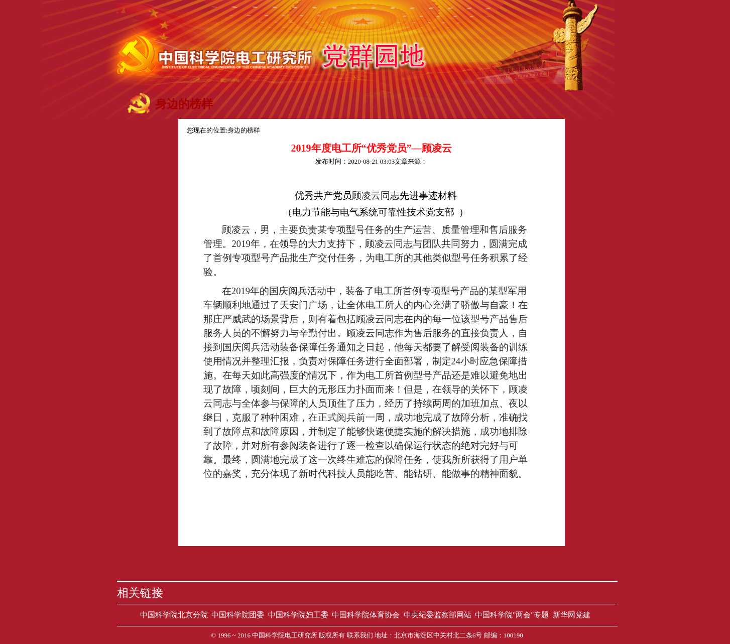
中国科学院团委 (237, 615)
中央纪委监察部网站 (437, 615)
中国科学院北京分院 (174, 615)
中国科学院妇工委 (298, 615)
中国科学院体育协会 (366, 615)
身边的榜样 (243, 130)
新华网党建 (571, 615)
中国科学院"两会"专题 (512, 615)
